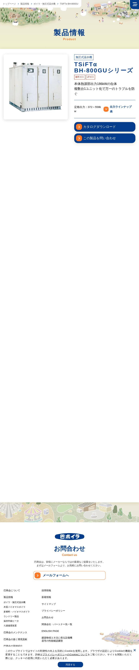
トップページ (9, 4)
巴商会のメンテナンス (15, 632)
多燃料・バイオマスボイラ (17, 611)
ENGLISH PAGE (50, 631)
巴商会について (12, 590)
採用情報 (46, 590)
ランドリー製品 (11, 616)
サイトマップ (49, 604)
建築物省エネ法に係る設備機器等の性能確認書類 (57, 639)
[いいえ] (134, 650)
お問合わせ (47, 617)
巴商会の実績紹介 (13, 646)
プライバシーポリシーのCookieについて (65, 654)
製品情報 (24, 4)
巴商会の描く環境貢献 (15, 639)
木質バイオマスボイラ (14, 607)
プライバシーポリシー (53, 610)
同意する (70, 664)
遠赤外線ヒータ (11, 621)
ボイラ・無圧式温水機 (44, 4)
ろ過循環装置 (10, 625)
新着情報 (46, 597)
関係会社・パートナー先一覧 (57, 624)
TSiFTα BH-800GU (69, 4)
